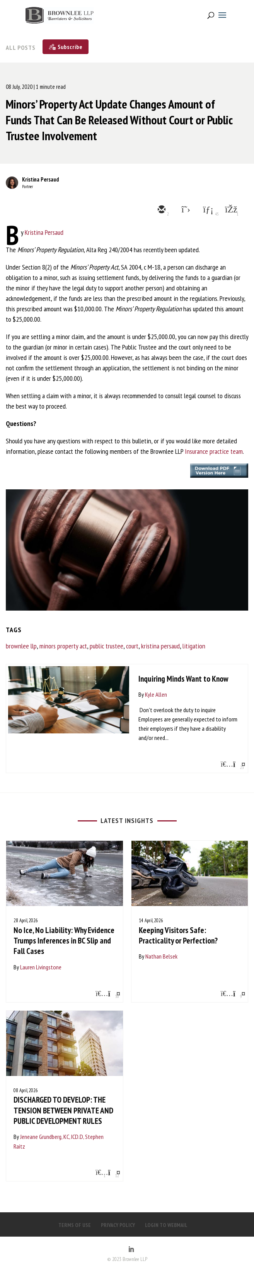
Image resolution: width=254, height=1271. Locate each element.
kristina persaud (160, 645)
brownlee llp (21, 645)
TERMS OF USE (74, 1225)
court (132, 645)
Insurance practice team (214, 451)
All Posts (21, 47)
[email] (160, 210)
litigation (193, 645)
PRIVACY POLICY (118, 1225)
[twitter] (184, 210)
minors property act (63, 645)
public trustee (106, 645)
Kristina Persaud (40, 179)
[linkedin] (207, 210)
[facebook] (230, 210)
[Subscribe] (66, 46)
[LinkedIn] (131, 1250)
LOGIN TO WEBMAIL (166, 1225)
